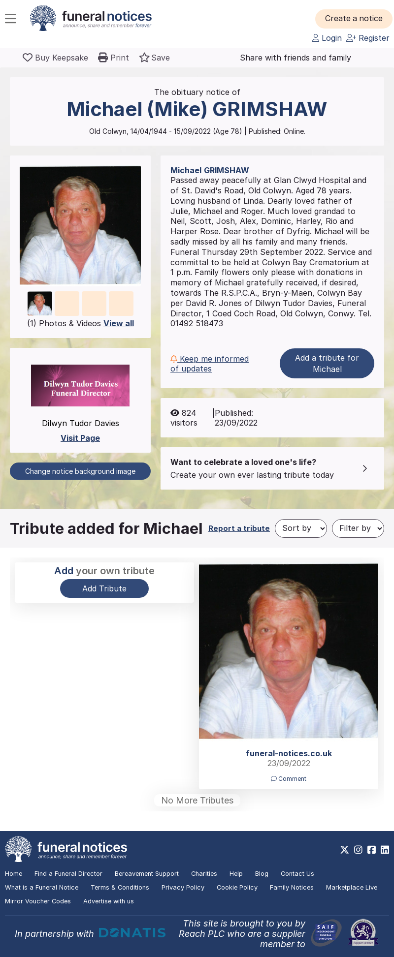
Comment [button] (288, 778)
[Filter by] (358, 528)
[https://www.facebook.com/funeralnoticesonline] (371, 850)
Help (236, 873)
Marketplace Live (351, 887)
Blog (261, 873)
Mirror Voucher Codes (38, 901)
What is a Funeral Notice (41, 887)
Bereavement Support (147, 873)
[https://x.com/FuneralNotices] (344, 850)
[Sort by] (301, 528)
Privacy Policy (183, 887)
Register (368, 38)
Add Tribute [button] (104, 588)
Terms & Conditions (120, 887)
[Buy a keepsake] (55, 57)
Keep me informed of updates (209, 363)
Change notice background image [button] (80, 471)
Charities (204, 873)
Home (13, 873)
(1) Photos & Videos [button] (80, 323)
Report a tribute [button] (239, 528)
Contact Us (297, 873)
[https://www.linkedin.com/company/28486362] (385, 850)
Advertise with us (108, 901)
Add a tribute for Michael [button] (327, 363)
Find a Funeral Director (68, 873)
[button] (354, 18)
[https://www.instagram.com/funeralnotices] (358, 850)
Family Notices (292, 887)
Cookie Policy (237, 887)
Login (327, 38)
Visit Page (80, 438)
